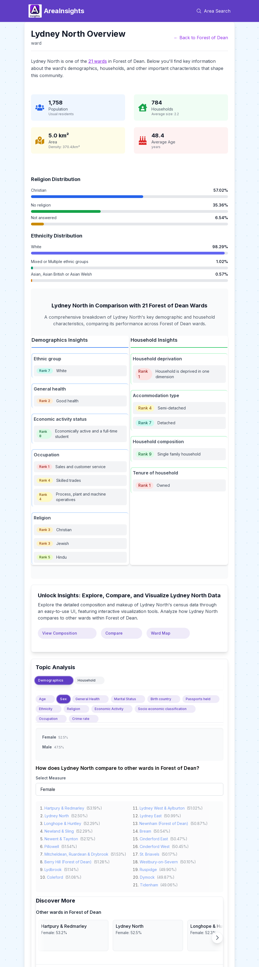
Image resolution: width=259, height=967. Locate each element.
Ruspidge (148, 868)
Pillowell (51, 845)
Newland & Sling (59, 830)
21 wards (97, 61)
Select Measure (51, 778)
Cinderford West (155, 845)
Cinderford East (154, 837)
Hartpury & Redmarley (64, 807)
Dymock (147, 876)
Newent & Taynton (61, 837)
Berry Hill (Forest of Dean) (68, 860)
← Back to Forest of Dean (201, 37)
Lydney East (151, 814)
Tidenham (149, 883)
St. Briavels (149, 853)
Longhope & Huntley (62, 822)
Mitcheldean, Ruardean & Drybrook (76, 853)
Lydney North (57, 814)
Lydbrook (53, 868)
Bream (145, 830)
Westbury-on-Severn (159, 860)
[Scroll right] (217, 937)
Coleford (55, 876)
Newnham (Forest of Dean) (163, 822)
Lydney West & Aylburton (162, 807)
